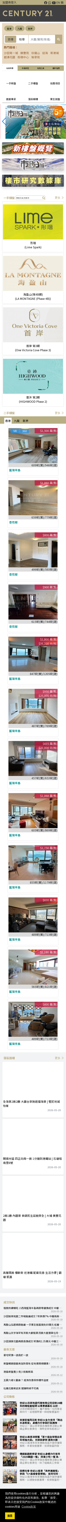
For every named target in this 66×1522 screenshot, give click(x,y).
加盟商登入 (9, 2)
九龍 (19, 28)
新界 (30, 28)
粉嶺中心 (23, 57)
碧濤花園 (9, 57)
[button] (61, 121)
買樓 (10, 39)
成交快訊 (9, 1302)
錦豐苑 (24, 53)
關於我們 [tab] (56, 68)
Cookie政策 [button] (29, 1506)
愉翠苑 (35, 57)
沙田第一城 (11, 53)
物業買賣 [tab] (9, 68)
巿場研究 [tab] (25, 68)
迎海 (45, 53)
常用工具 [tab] (40, 68)
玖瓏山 (35, 53)
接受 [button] (9, 1515)
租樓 (22, 39)
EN (58, 2)
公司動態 (9, 1396)
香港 (9, 28)
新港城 (54, 53)
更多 (59, 197)
